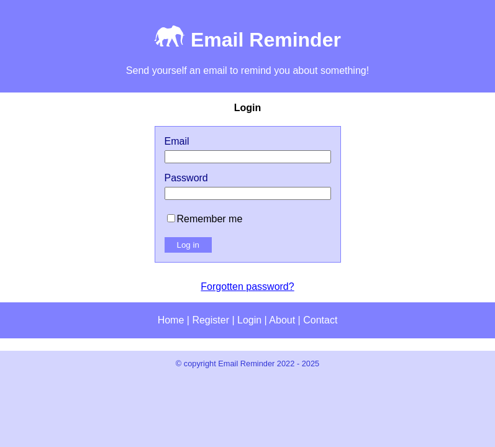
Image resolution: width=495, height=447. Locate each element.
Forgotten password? (247, 286)
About (282, 320)
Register (210, 320)
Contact (320, 320)
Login (249, 320)
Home (171, 320)
